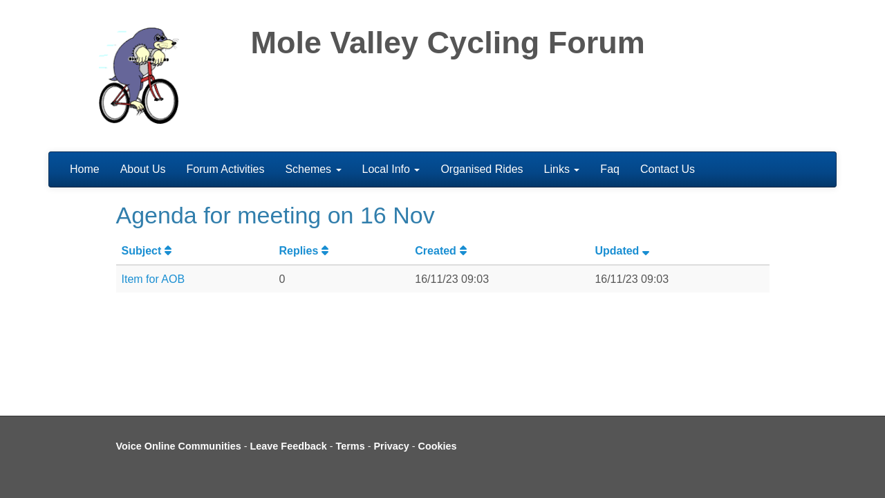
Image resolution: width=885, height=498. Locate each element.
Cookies (437, 446)
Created (442, 251)
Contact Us (667, 169)
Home (85, 169)
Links (562, 169)
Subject (149, 251)
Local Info (391, 169)
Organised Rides (481, 169)
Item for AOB (153, 279)
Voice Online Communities (178, 446)
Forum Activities (226, 169)
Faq (610, 169)
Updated (624, 251)
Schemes (313, 169)
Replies (305, 251)
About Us (143, 169)
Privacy (391, 446)
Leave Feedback (288, 446)
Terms (350, 446)
